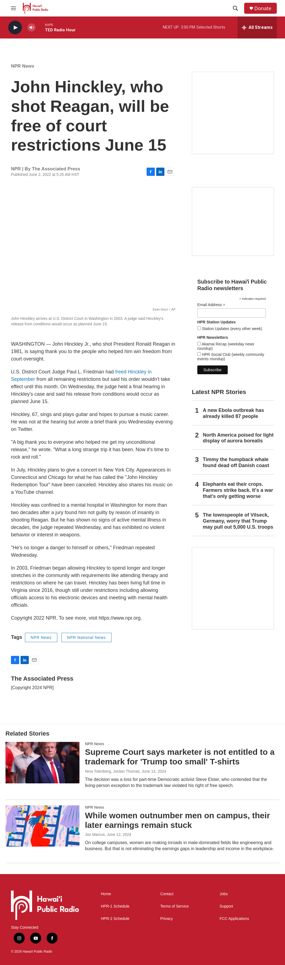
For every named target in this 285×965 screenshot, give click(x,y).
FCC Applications (234, 919)
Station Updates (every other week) (231, 328)
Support (226, 906)
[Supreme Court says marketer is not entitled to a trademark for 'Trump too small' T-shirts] (42, 762)
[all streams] (257, 27)
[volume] (31, 27)
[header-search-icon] (235, 8)
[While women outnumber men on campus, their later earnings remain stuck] (42, 826)
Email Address (211, 304)
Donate (262, 8)
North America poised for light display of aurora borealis (238, 438)
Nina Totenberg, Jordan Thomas (112, 771)
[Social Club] (233, 221)
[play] (15, 27)
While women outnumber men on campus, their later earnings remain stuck (177, 820)
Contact (166, 894)
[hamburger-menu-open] (13, 8)
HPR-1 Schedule (115, 906)
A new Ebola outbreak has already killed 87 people (233, 413)
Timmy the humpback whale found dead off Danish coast (236, 462)
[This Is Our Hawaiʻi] (233, 588)
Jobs (224, 894)
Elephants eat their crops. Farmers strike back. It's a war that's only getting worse (238, 490)
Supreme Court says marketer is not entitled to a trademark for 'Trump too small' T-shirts (180, 756)
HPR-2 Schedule (115, 919)
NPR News (22, 66)
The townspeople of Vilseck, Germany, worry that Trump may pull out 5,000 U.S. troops (238, 521)
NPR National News (86, 637)
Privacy (166, 919)
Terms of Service (174, 906)
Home (106, 894)
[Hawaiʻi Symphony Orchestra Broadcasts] (233, 113)
